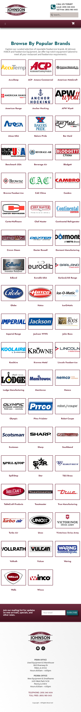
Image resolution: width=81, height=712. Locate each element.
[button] (5, 24)
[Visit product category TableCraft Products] (13, 495)
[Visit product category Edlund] (13, 268)
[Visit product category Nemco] (67, 381)
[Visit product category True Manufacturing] (67, 495)
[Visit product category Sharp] (40, 438)
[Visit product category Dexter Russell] (40, 241)
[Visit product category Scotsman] (13, 438)
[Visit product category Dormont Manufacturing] (67, 241)
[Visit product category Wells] (13, 581)
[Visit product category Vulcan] (40, 552)
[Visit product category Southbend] (67, 438)
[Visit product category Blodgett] (67, 155)
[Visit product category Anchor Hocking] (40, 99)
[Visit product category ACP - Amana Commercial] (40, 71)
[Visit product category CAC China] (40, 184)
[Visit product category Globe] (13, 296)
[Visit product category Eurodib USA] (40, 268)
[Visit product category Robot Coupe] (67, 409)
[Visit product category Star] (40, 466)
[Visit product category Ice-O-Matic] (67, 296)
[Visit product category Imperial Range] (13, 325)
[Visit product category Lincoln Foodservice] (67, 353)
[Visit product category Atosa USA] (13, 127)
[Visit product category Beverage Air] (40, 155)
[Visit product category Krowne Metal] (40, 353)
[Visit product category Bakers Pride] (40, 127)
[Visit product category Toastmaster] (40, 495)
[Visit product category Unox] (40, 523)
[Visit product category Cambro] (67, 184)
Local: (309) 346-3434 (65, 7)
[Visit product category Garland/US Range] (67, 268)
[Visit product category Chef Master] (40, 212)
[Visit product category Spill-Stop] (13, 466)
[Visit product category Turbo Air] (13, 523)
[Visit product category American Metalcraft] (67, 71)
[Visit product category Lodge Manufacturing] (13, 381)
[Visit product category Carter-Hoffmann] (13, 212)
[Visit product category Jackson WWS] (40, 325)
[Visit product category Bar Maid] (67, 127)
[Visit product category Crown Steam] (13, 241)
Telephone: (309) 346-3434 (40, 692)
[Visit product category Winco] (40, 581)
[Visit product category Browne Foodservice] (13, 184)
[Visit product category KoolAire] (13, 353)
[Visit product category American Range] (13, 99)
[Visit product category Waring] (67, 552)
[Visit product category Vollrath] (13, 552)
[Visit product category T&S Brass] (67, 466)
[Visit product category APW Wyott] (67, 99)
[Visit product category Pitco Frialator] (40, 409)
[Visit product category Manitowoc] (40, 381)
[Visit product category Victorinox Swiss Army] (67, 523)
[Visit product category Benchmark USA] (13, 155)
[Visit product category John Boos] (67, 325)
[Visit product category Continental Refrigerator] (67, 212)
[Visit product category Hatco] (40, 296)
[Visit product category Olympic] (13, 409)
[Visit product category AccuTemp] (13, 71)
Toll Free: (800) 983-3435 (67, 9)
